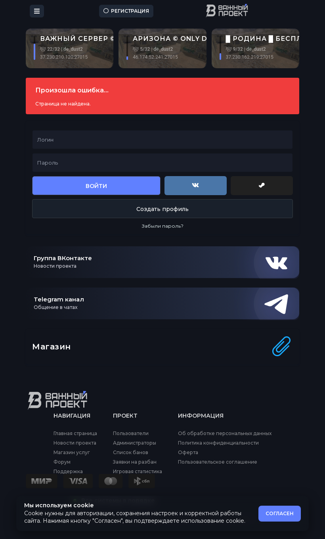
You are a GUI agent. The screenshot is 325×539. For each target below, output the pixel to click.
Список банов (130, 452)
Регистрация (126, 11)
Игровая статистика (137, 471)
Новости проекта (75, 443)
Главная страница (75, 433)
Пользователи (131, 433)
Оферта (188, 452)
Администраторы (134, 443)
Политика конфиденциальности (218, 443)
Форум (62, 462)
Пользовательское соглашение (217, 462)
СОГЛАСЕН (280, 513)
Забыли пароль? (163, 226)
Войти (96, 186)
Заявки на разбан (135, 462)
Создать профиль (162, 209)
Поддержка (68, 471)
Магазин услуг (72, 452)
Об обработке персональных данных (224, 433)
